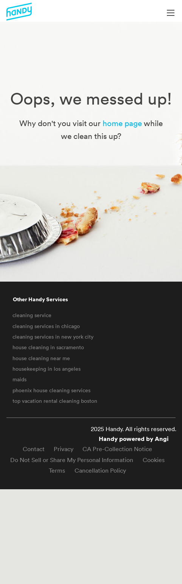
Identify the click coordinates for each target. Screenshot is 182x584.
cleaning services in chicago (46, 326)
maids (19, 379)
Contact (34, 449)
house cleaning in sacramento (48, 347)
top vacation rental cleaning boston (54, 401)
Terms (57, 470)
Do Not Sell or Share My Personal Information (71, 460)
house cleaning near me (41, 358)
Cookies (154, 460)
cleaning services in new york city (52, 336)
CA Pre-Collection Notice (117, 449)
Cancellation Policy (100, 470)
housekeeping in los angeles (46, 368)
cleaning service (31, 315)
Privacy (63, 449)
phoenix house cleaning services (51, 390)
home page (122, 123)
